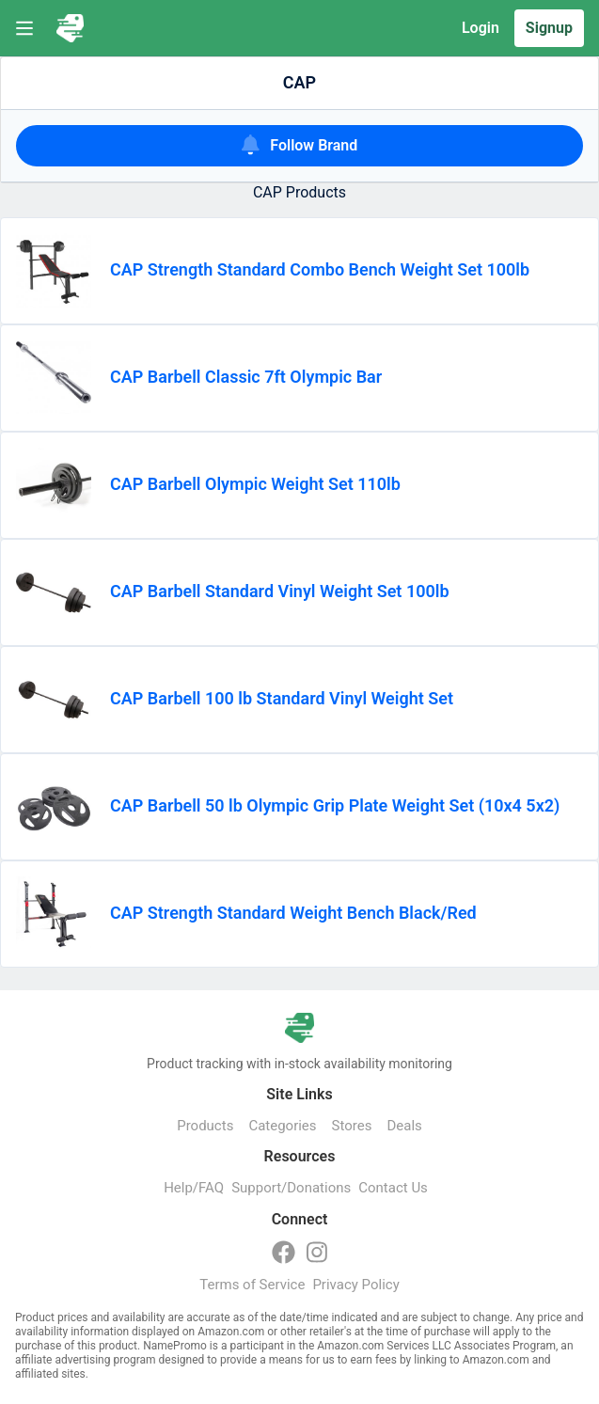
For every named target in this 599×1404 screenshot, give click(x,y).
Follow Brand (300, 144)
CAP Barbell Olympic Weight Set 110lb (255, 484)
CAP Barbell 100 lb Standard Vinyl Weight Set (281, 698)
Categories (282, 1125)
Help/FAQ (194, 1187)
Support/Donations (291, 1187)
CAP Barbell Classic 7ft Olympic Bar (246, 376)
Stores (352, 1125)
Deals (403, 1125)
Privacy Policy (355, 1284)
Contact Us (393, 1187)
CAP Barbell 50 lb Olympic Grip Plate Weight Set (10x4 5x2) (335, 805)
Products (205, 1125)
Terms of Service (252, 1284)
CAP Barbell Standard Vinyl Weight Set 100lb (279, 591)
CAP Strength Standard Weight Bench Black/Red (293, 913)
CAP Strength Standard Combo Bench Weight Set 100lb (319, 269)
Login (480, 28)
